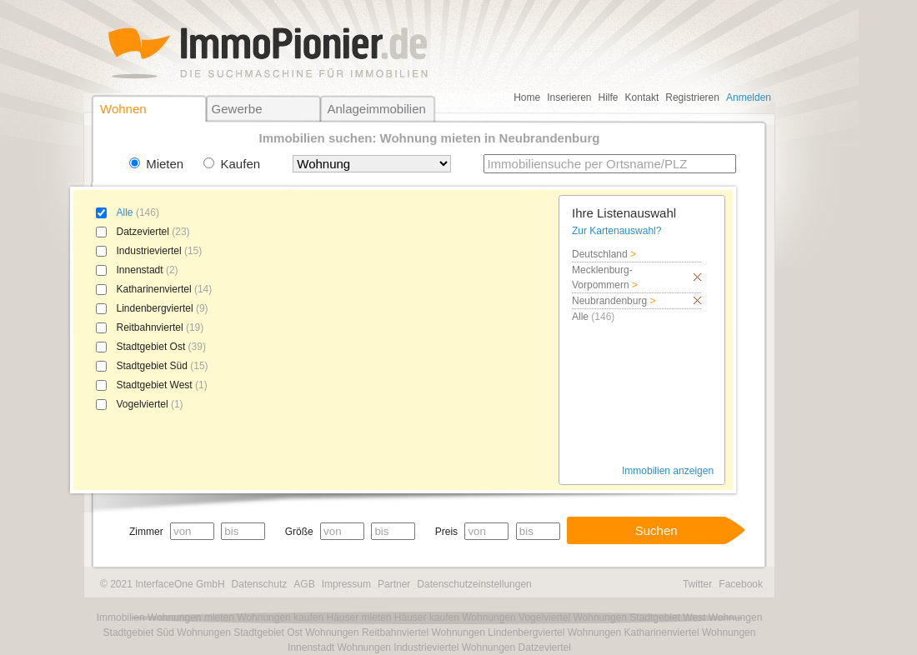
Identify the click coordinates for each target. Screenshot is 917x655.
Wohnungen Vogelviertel (516, 617)
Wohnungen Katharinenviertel (633, 632)
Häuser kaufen (426, 617)
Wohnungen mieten (191, 617)
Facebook (741, 584)
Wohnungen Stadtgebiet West (639, 617)
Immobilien (121, 617)
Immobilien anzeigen (668, 471)
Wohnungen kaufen (280, 617)
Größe (299, 532)
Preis (446, 532)
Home (527, 97)
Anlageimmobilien (376, 109)
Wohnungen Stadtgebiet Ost (240, 632)
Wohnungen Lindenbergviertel (497, 632)
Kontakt (642, 97)
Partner (394, 584)
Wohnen (123, 109)
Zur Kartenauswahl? (616, 231)
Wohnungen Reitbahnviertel (366, 632)
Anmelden (748, 97)
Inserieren (569, 97)
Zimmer (146, 532)
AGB (303, 584)
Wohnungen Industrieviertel (397, 647)
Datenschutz (260, 584)
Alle (125, 212)
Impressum (346, 584)
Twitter (697, 584)
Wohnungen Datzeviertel (516, 647)
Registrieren (692, 97)
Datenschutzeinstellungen (474, 584)
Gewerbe (237, 109)
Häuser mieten (358, 617)
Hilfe (609, 97)
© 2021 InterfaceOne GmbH (162, 584)
